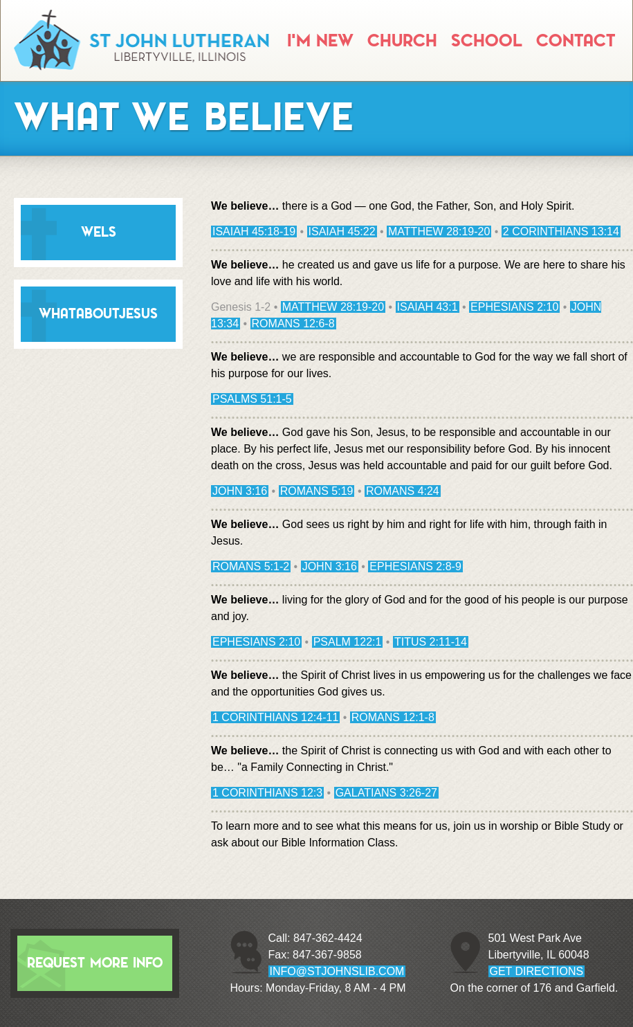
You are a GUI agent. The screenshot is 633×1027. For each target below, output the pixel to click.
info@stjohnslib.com (337, 971)
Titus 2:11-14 (430, 642)
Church (402, 41)
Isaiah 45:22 (342, 231)
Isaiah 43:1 (427, 307)
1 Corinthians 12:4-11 (275, 717)
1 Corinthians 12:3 (267, 793)
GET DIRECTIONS (537, 971)
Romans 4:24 (402, 491)
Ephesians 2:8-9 (415, 566)
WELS (98, 232)
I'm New (320, 41)
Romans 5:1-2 (250, 566)
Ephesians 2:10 (514, 307)
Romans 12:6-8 (293, 323)
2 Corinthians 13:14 (561, 231)
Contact (575, 41)
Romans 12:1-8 (392, 717)
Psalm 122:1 (347, 642)
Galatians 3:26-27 (386, 793)
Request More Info (95, 963)
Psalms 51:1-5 (252, 399)
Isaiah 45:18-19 (253, 231)
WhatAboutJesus (98, 313)
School (486, 41)
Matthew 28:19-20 (439, 231)
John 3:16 (239, 491)
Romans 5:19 (317, 491)
